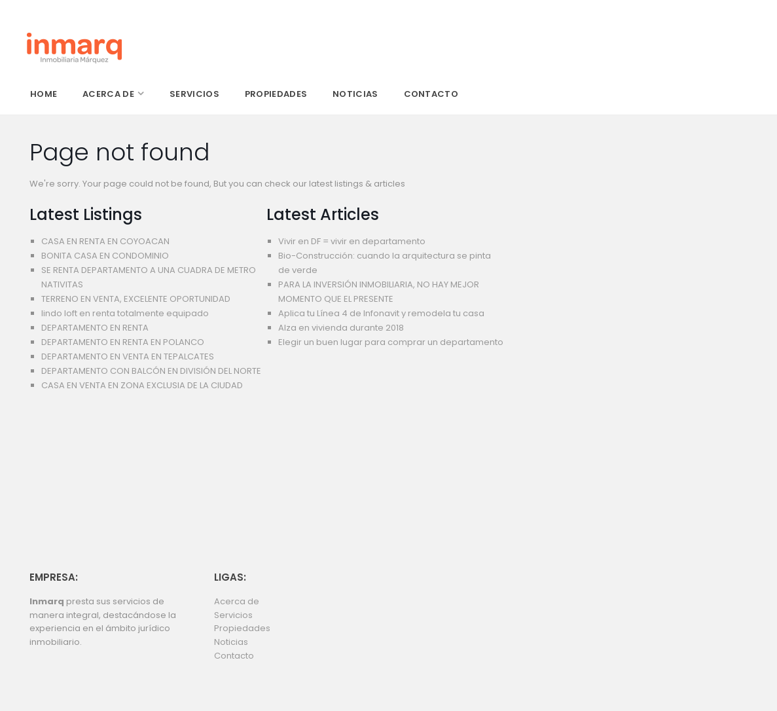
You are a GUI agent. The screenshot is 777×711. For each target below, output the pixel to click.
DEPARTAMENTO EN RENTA (95, 327)
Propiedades (242, 628)
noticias (355, 94)
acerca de (108, 94)
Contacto (234, 655)
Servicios (233, 615)
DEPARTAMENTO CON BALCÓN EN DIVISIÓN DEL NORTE (151, 371)
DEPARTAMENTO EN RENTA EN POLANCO (122, 342)
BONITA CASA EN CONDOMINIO (105, 255)
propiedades (276, 94)
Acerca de (236, 601)
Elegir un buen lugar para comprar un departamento (390, 342)
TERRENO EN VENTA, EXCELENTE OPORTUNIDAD (135, 299)
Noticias (231, 642)
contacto (431, 94)
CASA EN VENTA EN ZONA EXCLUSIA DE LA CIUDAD (142, 385)
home (43, 94)
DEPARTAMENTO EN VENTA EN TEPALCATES (127, 356)
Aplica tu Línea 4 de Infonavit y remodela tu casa (381, 313)
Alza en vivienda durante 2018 (341, 327)
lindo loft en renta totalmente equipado (125, 313)
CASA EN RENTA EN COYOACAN (105, 241)
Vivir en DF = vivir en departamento (351, 241)
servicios (194, 94)
